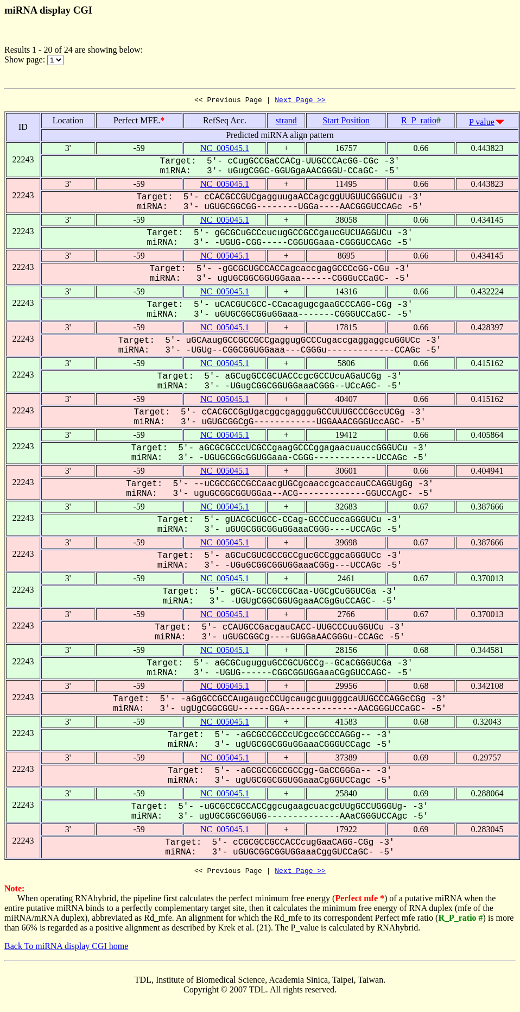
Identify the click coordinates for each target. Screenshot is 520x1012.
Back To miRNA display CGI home (66, 949)
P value (481, 123)
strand (286, 122)
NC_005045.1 (224, 149)
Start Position (346, 122)
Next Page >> (300, 101)
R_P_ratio (418, 122)
